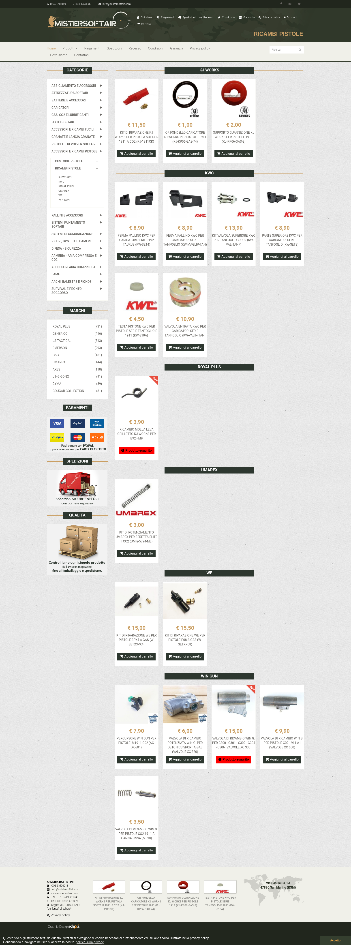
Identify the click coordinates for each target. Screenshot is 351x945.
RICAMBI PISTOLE (68, 168)
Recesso (206, 17)
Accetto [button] (335, 940)
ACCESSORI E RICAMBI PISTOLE (74, 151)
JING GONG (77, 376)
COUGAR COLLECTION (77, 391)
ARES (77, 369)
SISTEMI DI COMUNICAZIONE (72, 234)
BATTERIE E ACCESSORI (68, 100)
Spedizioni (187, 17)
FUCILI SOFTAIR (62, 122)
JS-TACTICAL (77, 341)
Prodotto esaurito (136, 450)
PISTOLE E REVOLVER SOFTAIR (73, 144)
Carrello (144, 24)
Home (51, 48)
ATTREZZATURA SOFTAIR (69, 93)
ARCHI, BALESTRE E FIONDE (71, 281)
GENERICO (77, 333)
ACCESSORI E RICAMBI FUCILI (72, 129)
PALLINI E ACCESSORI (67, 215)
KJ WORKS (64, 177)
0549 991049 (56, 4)
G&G (77, 355)
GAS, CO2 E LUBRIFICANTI (70, 115)
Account (290, 17)
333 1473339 (82, 4)
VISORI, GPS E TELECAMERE (71, 241)
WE (60, 195)
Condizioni (226, 17)
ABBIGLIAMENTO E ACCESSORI (73, 86)
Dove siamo (58, 55)
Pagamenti (166, 17)
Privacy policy (269, 17)
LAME (55, 274)
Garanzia (247, 17)
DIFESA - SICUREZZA (66, 248)
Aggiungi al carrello (136, 154)
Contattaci (81, 55)
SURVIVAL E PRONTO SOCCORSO (66, 291)
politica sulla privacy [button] (90, 942)
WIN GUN (64, 199)
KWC (61, 181)
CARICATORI (60, 107)
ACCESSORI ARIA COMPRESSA (73, 267)
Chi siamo (145, 17)
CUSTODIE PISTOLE (69, 161)
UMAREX (63, 190)
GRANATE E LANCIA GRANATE (73, 137)
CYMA (77, 383)
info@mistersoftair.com (114, 4)
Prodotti (69, 48)
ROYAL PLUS (66, 186)
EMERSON (77, 348)
